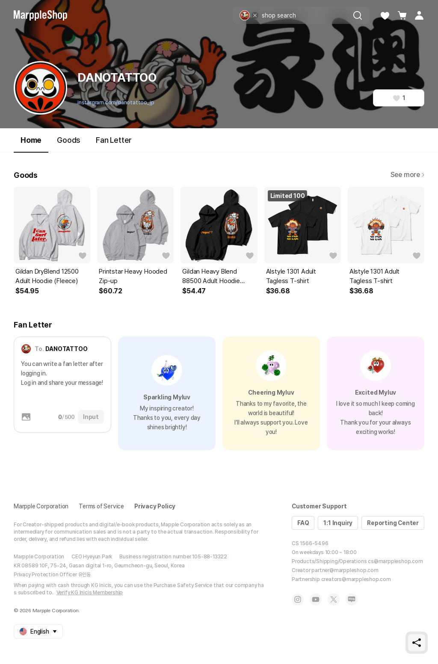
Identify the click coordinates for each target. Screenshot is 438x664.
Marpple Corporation (41, 506)
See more (407, 175)
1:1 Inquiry (337, 522)
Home (31, 144)
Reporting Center (393, 522)
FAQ (303, 522)
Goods (68, 140)
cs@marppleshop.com (395, 561)
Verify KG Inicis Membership (89, 593)
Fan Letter (114, 140)
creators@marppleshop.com (356, 579)
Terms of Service (101, 506)
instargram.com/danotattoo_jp (115, 103)
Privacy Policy (154, 506)
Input (91, 416)
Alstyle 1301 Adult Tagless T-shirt (291, 276)
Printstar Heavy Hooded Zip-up (133, 276)
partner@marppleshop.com (344, 570)
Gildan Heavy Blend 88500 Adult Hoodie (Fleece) (211, 277)
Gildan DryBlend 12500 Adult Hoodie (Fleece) (47, 276)
